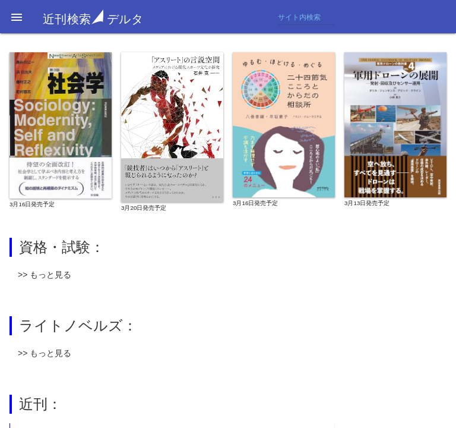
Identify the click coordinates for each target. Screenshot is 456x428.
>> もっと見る (44, 274)
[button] (16, 16)
